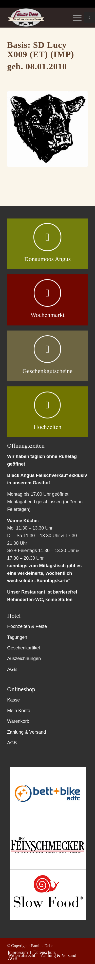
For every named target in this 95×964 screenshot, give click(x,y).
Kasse (13, 700)
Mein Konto (18, 710)
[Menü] (75, 17)
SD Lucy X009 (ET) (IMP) (40, 49)
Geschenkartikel (23, 647)
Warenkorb (18, 721)
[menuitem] (17, 952)
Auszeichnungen (24, 658)
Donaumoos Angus (47, 259)
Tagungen (17, 637)
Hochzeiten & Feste (27, 626)
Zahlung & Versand (26, 732)
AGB (12, 669)
